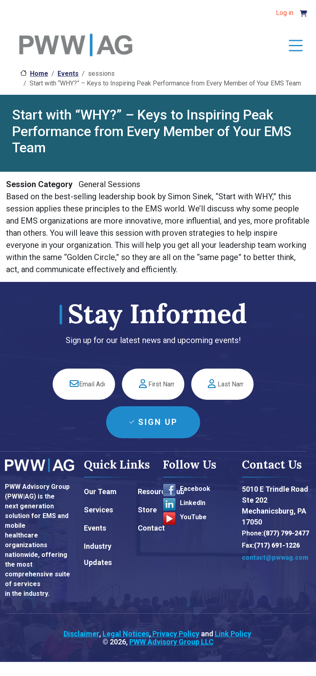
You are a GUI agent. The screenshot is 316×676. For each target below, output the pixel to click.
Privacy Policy (175, 633)
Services (98, 509)
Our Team (100, 491)
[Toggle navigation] (295, 46)
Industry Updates (98, 554)
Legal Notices (125, 633)
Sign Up (158, 422)
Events (68, 73)
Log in (284, 13)
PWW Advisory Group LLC (171, 642)
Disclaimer (81, 633)
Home (39, 73)
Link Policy (233, 633)
